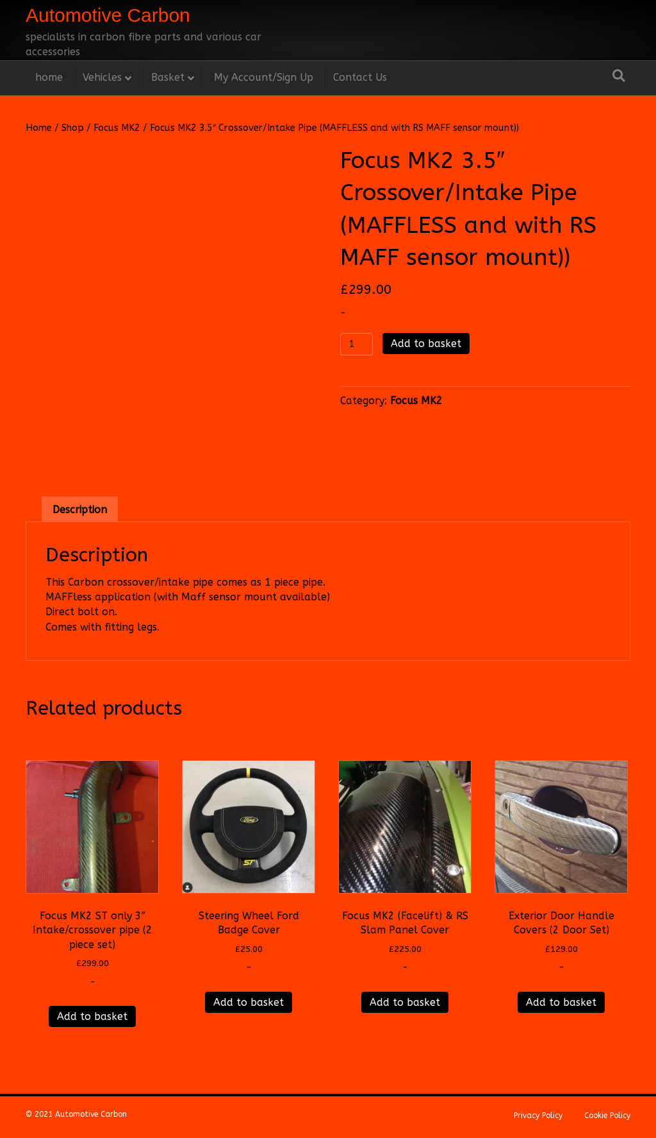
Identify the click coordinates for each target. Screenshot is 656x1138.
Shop (73, 127)
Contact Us (360, 77)
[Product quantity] (356, 344)
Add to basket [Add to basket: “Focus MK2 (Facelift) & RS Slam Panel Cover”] (405, 1002)
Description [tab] (80, 510)
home (49, 77)
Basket (167, 77)
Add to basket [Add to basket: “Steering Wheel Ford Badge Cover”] (248, 1002)
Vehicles (102, 77)
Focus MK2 (117, 127)
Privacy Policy (538, 1115)
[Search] (618, 75)
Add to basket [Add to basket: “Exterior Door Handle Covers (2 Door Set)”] (561, 1002)
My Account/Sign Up (263, 77)
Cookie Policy (607, 1115)
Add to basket (426, 343)
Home (39, 127)
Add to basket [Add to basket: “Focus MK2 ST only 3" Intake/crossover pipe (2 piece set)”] (92, 1016)
